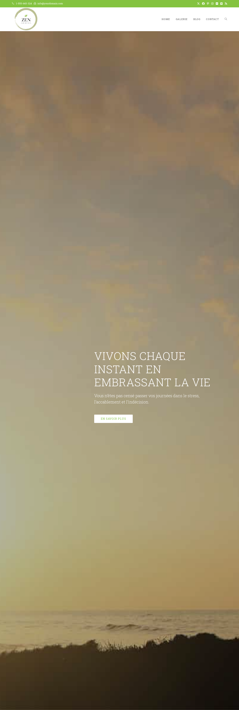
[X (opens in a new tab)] (198, 3)
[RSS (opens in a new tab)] (225, 3)
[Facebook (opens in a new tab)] (203, 3)
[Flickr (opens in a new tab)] (217, 3)
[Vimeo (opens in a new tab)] (221, 3)
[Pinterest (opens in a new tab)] (208, 3)
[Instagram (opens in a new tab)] (212, 3)
